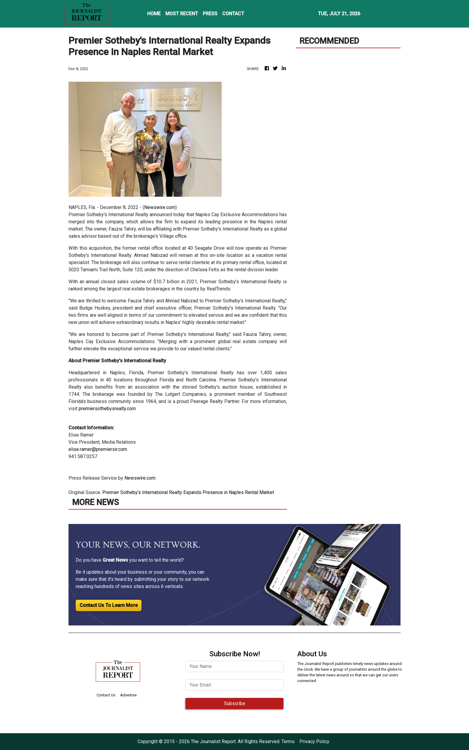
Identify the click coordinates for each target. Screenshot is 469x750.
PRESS (210, 13)
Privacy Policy (314, 741)
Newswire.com (159, 207)
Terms (288, 741)
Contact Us (106, 695)
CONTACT (233, 13)
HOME (154, 13)
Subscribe (234, 703)
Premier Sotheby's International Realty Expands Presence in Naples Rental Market (188, 492)
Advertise (128, 695)
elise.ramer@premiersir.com (97, 449)
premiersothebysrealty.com (107, 408)
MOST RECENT (181, 13)
